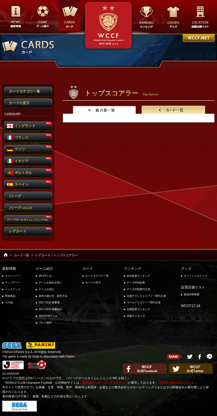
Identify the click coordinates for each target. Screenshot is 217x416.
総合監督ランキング (138, 275)
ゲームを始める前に (50, 282)
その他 (9, 302)
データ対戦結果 (136, 282)
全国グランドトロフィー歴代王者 (146, 295)
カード (87, 268)
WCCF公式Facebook (145, 369)
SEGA (12, 345)
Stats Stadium (36, 365)
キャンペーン (13, 275)
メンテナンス (13, 289)
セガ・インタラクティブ (19, 406)
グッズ (173, 17)
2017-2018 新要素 (49, 302)
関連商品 (10, 295)
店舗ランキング (136, 315)
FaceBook (199, 356)
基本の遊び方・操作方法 (53, 295)
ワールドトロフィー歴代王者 (144, 302)
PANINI (40, 345)
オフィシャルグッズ (195, 275)
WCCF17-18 (190, 306)
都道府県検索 (191, 294)
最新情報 (15, 17)
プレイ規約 (45, 322)
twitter (190, 356)
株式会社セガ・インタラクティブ (105, 382)
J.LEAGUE (13, 365)
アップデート (13, 282)
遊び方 (42, 17)
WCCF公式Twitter (191, 369)
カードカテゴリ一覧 (97, 275)
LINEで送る (209, 356)
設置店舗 (200, 17)
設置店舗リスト (193, 287)
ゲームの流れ (46, 289)
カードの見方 (93, 282)
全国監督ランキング (138, 309)
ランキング (146, 17)
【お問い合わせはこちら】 (176, 382)
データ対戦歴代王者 (138, 289)
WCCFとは (45, 275)
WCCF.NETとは (48, 315)
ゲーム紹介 (44, 268)
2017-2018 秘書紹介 (50, 309)
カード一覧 (21, 255)
